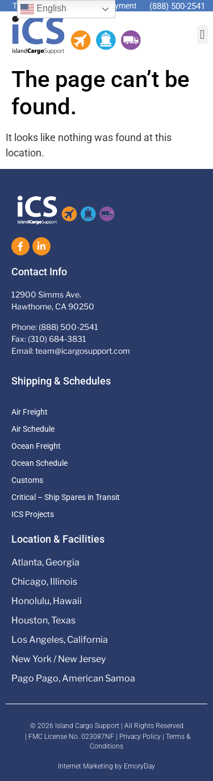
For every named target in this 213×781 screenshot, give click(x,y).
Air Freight (29, 411)
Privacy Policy (140, 737)
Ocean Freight (36, 446)
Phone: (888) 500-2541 (54, 327)
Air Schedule (33, 428)
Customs (27, 480)
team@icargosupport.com (82, 351)
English (43, 9)
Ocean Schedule (39, 463)
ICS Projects (32, 514)
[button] (202, 34)
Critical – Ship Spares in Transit (65, 497)
